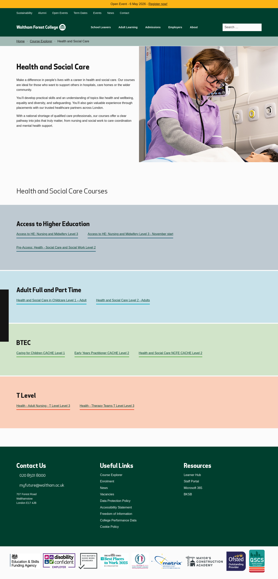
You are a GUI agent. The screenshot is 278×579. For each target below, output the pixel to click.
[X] (4, 337)
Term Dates (80, 12)
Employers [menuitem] (175, 27)
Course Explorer (111, 475)
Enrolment (107, 481)
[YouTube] (4, 328)
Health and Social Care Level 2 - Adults (123, 300)
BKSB (188, 494)
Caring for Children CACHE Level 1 (40, 353)
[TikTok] (4, 311)
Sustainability (24, 12)
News (110, 12)
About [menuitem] (193, 27)
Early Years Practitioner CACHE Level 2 (102, 353)
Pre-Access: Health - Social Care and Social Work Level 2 (56, 247)
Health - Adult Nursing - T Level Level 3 (43, 405)
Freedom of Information (116, 513)
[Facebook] (4, 294)
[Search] (258, 27)
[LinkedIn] (4, 320)
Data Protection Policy (115, 500)
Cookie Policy (109, 526)
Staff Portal (191, 481)
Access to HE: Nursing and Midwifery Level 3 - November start (130, 234)
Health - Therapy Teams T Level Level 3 (107, 405)
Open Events (60, 12)
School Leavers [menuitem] (101, 27)
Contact (124, 12)
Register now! (157, 4)
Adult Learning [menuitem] (128, 27)
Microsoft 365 (193, 488)
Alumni (42, 12)
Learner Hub (192, 475)
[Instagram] (4, 302)
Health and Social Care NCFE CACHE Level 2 (170, 353)
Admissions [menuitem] (153, 27)
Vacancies (107, 494)
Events (97, 12)
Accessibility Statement (116, 507)
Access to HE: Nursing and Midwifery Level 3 (47, 234)
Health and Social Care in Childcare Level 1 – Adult (51, 300)
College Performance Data (118, 520)
